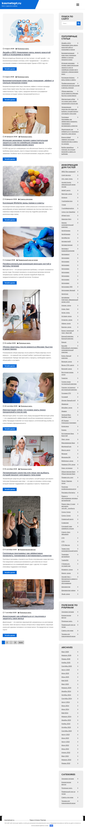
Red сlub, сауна (67, 194)
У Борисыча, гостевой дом (66, 565)
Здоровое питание (68, 612)
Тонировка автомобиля (66, 555)
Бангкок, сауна (66, 327)
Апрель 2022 (66, 753)
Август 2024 (66, 702)
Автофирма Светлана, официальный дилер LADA (70, 300)
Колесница (65, 426)
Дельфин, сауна (67, 408)
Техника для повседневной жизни (68, 635)
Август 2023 (66, 735)
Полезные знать (22, 49)
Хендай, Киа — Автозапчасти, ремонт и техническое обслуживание (69, 580)
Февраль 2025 (66, 688)
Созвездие (65, 523)
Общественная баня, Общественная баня (68, 473)
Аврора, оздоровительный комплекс (67, 225)
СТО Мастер (66, 545)
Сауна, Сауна (66, 512)
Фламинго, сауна (67, 570)
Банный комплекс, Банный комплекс (68, 337)
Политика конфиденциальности (69, 488)
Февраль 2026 (66, 655)
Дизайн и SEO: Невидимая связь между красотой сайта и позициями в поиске (26, 53)
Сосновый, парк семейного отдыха (68, 527)
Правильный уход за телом (27, 259)
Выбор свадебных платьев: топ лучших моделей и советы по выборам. (69, 150)
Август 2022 (66, 742)
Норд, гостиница (67, 468)
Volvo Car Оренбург (68, 212)
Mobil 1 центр (66, 190)
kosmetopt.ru (11, 3)
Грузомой (65, 397)
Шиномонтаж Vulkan (68, 590)
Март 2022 (65, 756)
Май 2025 (65, 681)
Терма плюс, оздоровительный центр (70, 550)
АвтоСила (65, 294)
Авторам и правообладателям (68, 250)
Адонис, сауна (66, 305)
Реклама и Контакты (68, 493)
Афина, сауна (66, 323)
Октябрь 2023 (66, 727)
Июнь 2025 (65, 677)
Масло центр (66, 450)
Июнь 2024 (65, 709)
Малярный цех (66, 447)
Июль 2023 (65, 738)
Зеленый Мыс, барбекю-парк (66, 416)
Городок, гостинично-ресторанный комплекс (69, 389)
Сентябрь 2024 (67, 699)
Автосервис (65, 258)
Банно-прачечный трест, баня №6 (68, 332)
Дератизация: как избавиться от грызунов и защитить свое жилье (28, 614)
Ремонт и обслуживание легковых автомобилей (70, 498)
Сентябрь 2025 (67, 666)
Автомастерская (67, 245)
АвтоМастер (66, 238)
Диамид (64, 411)
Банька (64, 342)
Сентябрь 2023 (67, 731)
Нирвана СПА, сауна (68, 465)
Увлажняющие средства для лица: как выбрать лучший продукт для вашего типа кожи (25, 472)
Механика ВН (66, 457)
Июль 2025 (65, 673)
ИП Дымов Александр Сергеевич (69, 422)
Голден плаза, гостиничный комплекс (69, 383)
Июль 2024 (65, 706)
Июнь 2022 (65, 749)
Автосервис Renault (68, 290)
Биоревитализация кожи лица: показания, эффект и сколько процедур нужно (27, 81)
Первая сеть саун (67, 477)
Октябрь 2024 (66, 695)
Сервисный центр (67, 519)
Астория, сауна (67, 316)
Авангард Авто (66, 219)
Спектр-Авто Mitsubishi (66, 533)
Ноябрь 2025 (66, 663)
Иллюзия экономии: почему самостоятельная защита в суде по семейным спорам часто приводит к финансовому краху (28, 141)
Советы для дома (25, 198)
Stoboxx (64, 198)
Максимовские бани (68, 443)
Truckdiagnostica (68, 208)
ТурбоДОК (65, 560)
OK (51, 825)
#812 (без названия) (68, 172)
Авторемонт (66, 254)
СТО (63, 538)
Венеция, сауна (67, 362)
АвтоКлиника (66, 231)
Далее (21, 640)
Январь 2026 (66, 659)
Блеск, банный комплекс (66, 357)
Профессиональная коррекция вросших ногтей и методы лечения (26, 263)
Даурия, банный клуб (69, 400)
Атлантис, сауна (67, 320)
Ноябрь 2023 (66, 724)
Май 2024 (65, 713)
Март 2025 (65, 684)
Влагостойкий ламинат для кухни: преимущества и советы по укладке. (70, 140)
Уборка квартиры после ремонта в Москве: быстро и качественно (27, 345)
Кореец (64, 430)
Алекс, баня (65, 309)
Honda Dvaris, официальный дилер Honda (68, 184)
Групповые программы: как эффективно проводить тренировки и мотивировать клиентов (27, 551)
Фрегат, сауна (66, 573)
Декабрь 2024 (66, 691)
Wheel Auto (66, 216)
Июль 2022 (65, 745)
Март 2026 (65, 652)
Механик (64, 454)
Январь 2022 (66, 763)
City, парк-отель (67, 179)
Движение (65, 404)
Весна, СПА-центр (68, 365)
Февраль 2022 (66, 760)
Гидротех (65, 378)
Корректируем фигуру (27, 547)
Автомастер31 (66, 241)
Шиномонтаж (66, 587)
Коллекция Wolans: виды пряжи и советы (22, 201)
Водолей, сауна (67, 369)
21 (15, 640)
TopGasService (67, 201)
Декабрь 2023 (66, 720)
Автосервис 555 (67, 287)
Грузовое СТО (66, 393)
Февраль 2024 (66, 717)
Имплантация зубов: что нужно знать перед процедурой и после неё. (23, 408)
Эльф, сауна (66, 594)
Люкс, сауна (65, 439)
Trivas (64, 205)
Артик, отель (66, 313)
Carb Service (66, 175)
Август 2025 (66, 670)
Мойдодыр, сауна (67, 461)
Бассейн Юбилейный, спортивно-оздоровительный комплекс (70, 349)
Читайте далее (9, 69)
